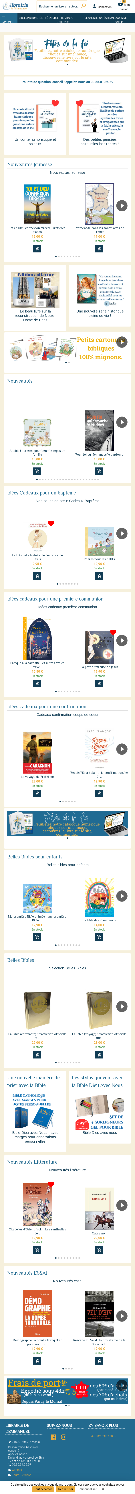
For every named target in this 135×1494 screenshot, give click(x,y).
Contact (15, 1470)
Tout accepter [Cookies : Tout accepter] (43, 1489)
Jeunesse (92, 17)
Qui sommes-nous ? (103, 1436)
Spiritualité (33, 17)
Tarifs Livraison (19, 1475)
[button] (67, 64)
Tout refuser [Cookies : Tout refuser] (65, 1489)
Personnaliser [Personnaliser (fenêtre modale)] (88, 1489)
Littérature (49, 17)
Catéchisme (107, 17)
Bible (22, 17)
